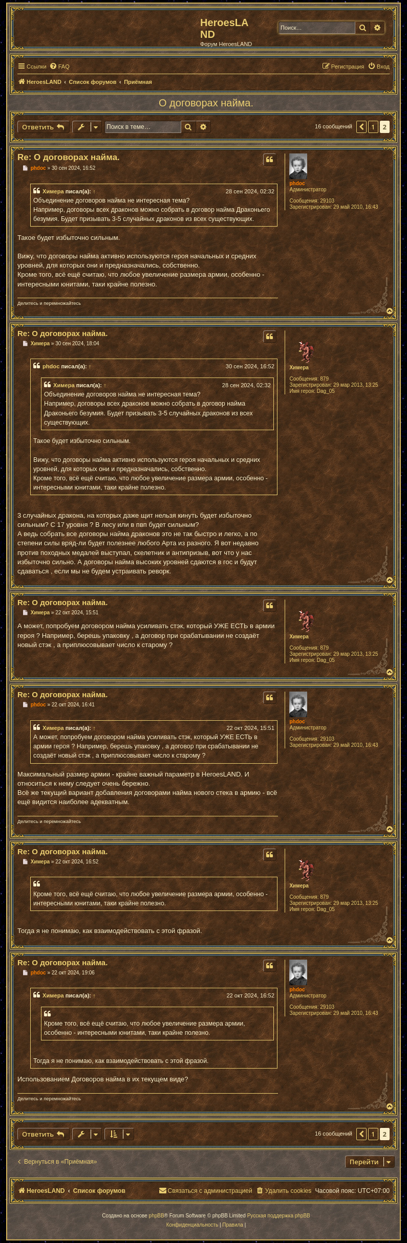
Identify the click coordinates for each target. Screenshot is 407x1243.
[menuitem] (59, 66)
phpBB (156, 1215)
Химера (53, 191)
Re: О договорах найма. (68, 157)
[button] (361, 127)
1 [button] (373, 126)
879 (324, 379)
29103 (327, 201)
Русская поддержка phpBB (278, 1215)
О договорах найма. (206, 102)
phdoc (297, 183)
